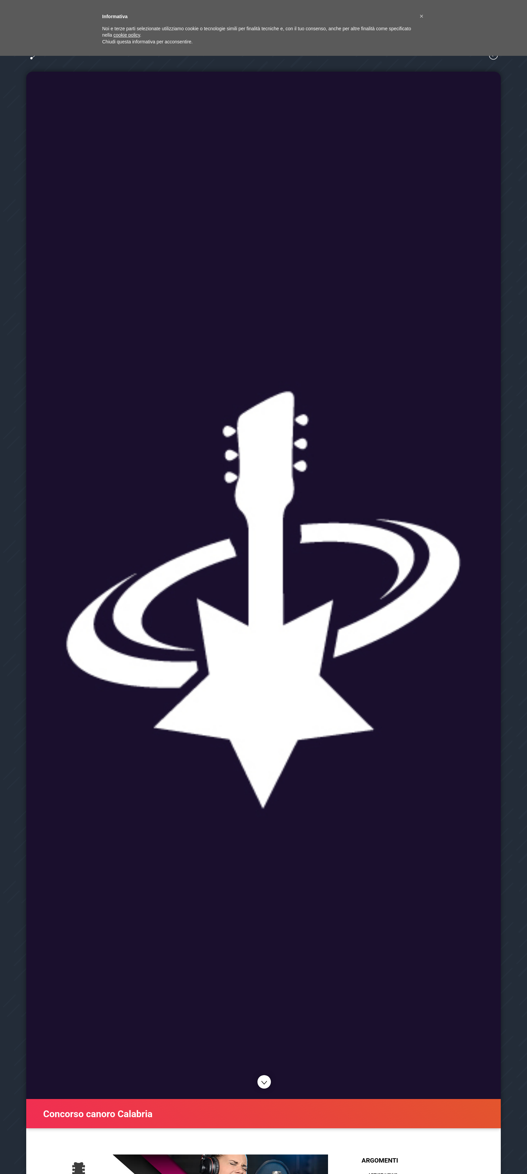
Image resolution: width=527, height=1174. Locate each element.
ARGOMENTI (380, 1160)
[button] (421, 16)
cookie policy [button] (126, 35)
